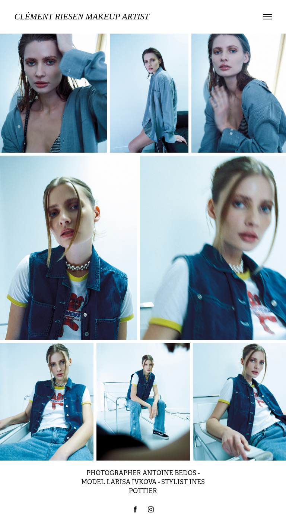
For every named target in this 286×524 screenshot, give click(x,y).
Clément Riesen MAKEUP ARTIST (81, 16)
